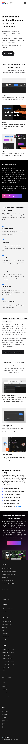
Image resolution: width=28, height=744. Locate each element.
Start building (8, 53)
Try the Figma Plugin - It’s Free (13, 352)
